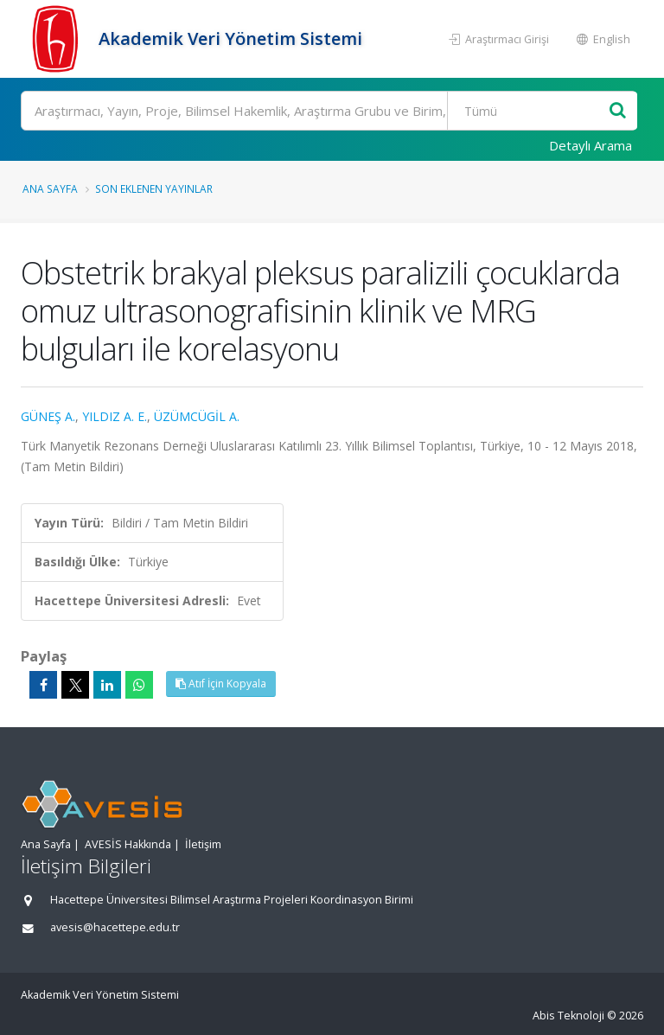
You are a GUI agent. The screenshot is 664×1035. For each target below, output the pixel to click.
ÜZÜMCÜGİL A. (196, 416)
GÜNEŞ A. (48, 416)
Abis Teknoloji (568, 1015)
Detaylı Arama (590, 145)
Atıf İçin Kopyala (221, 683)
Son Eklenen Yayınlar (154, 188)
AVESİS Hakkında (128, 844)
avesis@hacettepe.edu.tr (115, 927)
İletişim (203, 844)
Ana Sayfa (50, 188)
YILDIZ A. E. (114, 416)
